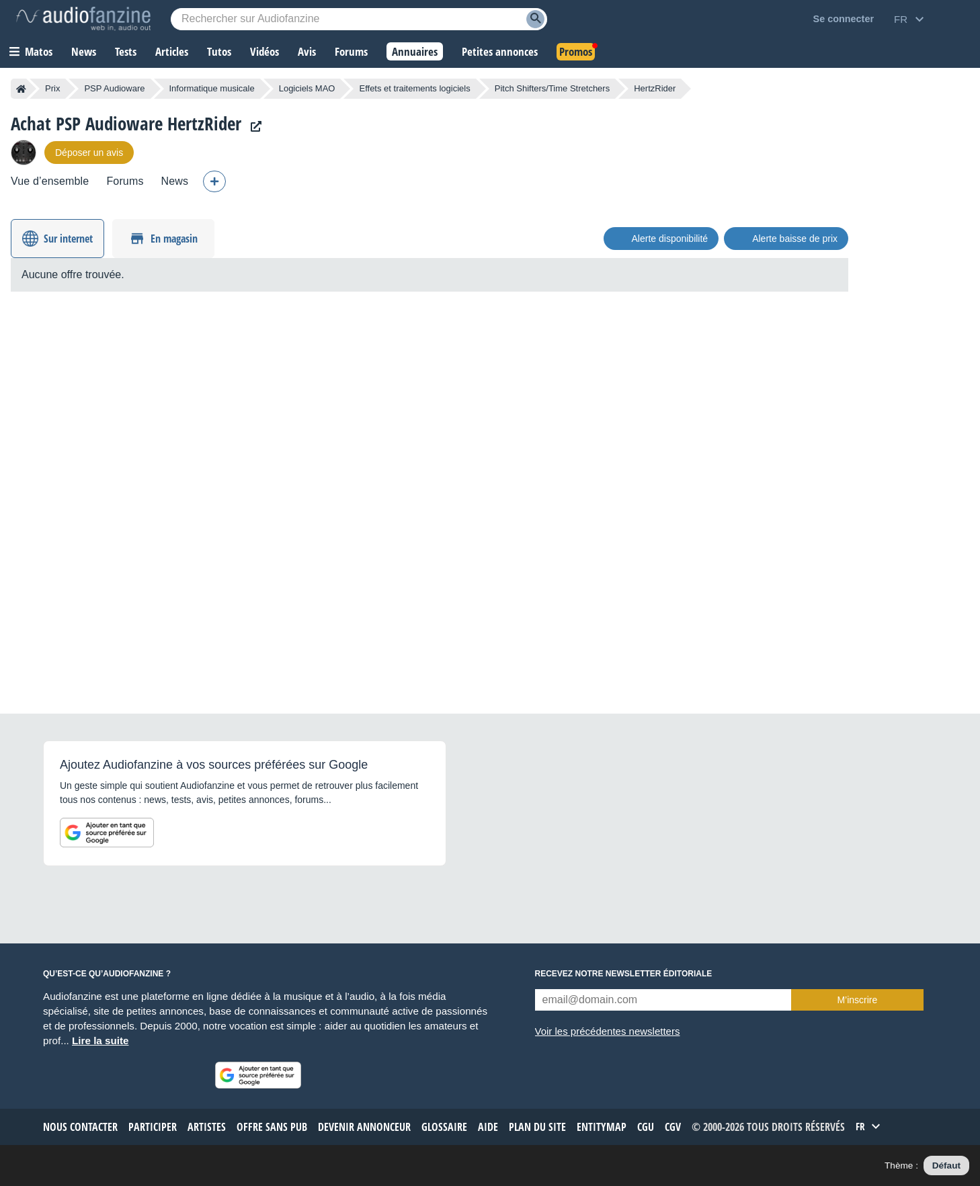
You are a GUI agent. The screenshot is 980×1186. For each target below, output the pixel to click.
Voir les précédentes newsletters (607, 1031)
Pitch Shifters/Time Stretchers (552, 88)
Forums (124, 181)
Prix (52, 88)
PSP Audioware (114, 88)
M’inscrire (857, 999)
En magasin (174, 238)
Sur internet (68, 238)
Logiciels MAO (307, 88)
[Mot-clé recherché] (359, 19)
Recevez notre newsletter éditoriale (623, 973)
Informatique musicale (212, 88)
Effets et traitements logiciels (414, 88)
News (175, 181)
